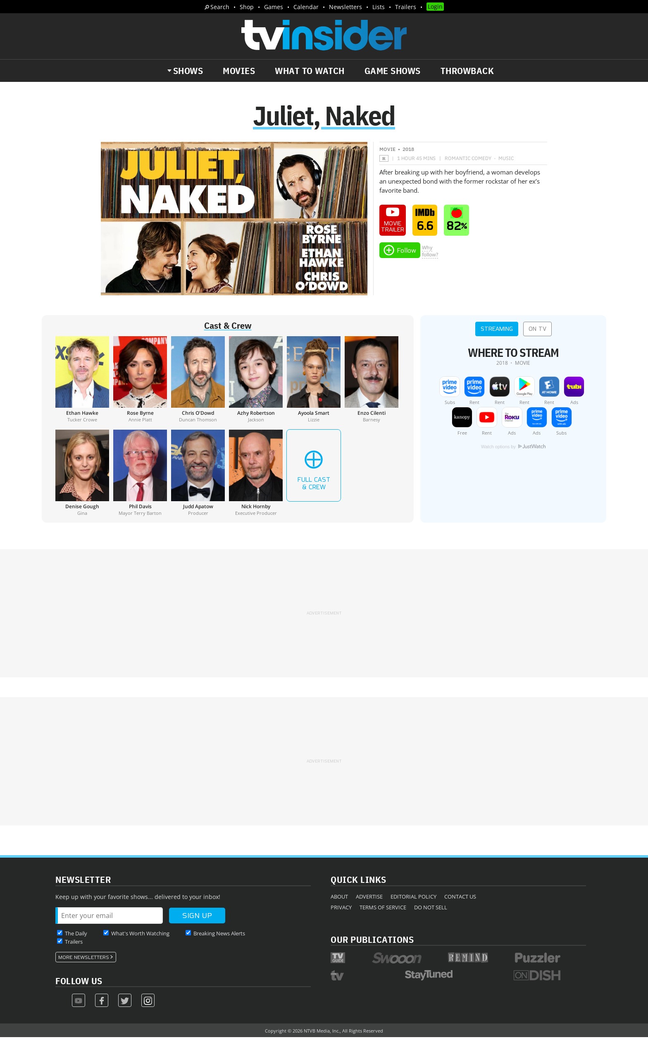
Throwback (467, 70)
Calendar (306, 7)
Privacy (341, 909)
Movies (239, 70)
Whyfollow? (430, 254)
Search (219, 7)
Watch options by (513, 449)
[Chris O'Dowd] (198, 382)
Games (273, 7)
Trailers (405, 7)
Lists (378, 7)
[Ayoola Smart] (313, 382)
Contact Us (460, 899)
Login (435, 6)
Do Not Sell (430, 909)
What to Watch (310, 70)
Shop (247, 7)
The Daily (76, 936)
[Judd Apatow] (198, 475)
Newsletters (345, 7)
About (339, 899)
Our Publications (372, 942)
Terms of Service (383, 909)
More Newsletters (83, 960)
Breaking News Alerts (219, 936)
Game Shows (392, 70)
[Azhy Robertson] (256, 382)
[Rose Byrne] (140, 382)
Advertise (369, 899)
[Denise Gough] (82, 475)
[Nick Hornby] (256, 475)
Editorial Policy (413, 899)
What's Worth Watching (140, 936)
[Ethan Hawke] (82, 382)
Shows (188, 70)
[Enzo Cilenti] (371, 382)
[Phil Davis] (140, 475)
